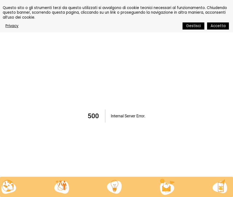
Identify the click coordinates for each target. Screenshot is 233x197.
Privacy (12, 25)
